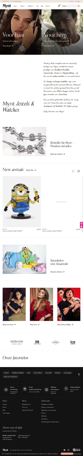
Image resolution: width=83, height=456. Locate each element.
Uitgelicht (31, 6)
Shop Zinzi (33, 324)
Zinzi (56, 72)
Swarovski (48, 72)
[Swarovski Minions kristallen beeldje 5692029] (61, 201)
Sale (37, 6)
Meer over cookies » (77, 453)
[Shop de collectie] (24, 259)
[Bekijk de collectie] (24, 141)
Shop (16, 6)
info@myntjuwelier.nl (24, 435)
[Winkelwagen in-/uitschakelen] (58, 5)
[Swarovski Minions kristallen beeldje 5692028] (22, 201)
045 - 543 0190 (23, 437)
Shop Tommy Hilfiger (64, 324)
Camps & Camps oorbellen (57, 81)
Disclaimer (45, 419)
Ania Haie (63, 94)
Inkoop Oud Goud (27, 410)
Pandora (57, 373)
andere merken (58, 76)
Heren (4, 407)
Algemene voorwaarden (49, 410)
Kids (4, 410)
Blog (42, 6)
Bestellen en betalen (47, 404)
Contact (47, 6)
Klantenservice (26, 404)
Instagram (48, 106)
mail (69, 102)
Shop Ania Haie (8, 324)
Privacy (44, 413)
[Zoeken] (70, 6)
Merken (22, 6)
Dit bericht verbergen (67, 453)
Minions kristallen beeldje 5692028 (12, 231)
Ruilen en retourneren (48, 407)
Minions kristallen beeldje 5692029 (52, 231)
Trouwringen (67, 373)
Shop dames (7, 46)
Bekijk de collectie (56, 154)
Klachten (44, 416)
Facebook (58, 106)
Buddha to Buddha (62, 69)
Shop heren (47, 46)
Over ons (24, 407)
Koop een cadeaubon (10, 377)
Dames (5, 404)
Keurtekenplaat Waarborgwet (50, 422)
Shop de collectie (17, 1)
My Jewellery (68, 72)
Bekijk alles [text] (31, 170)
